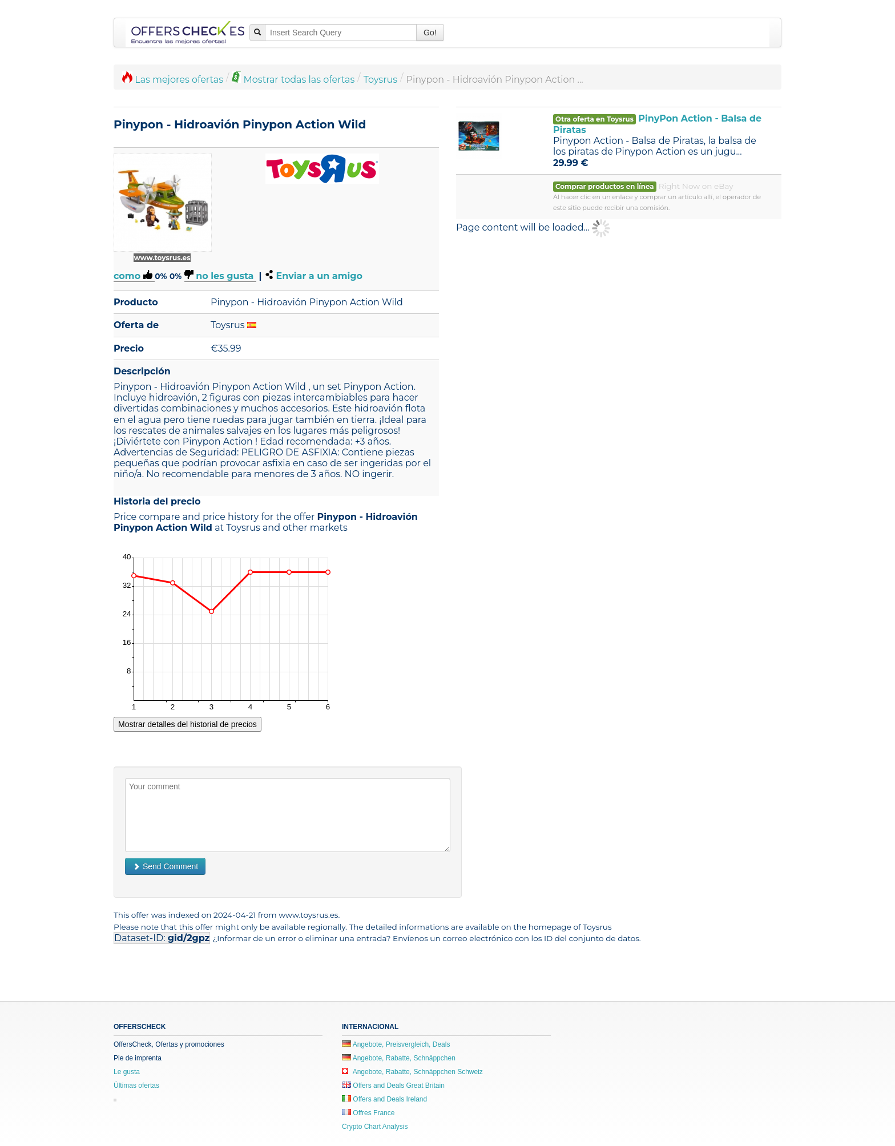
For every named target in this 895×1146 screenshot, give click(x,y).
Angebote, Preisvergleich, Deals (396, 1044)
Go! (430, 32)
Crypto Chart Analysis (375, 1127)
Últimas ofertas (136, 1085)
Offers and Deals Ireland (384, 1099)
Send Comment (165, 866)
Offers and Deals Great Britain (393, 1085)
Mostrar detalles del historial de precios (187, 724)
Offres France (368, 1113)
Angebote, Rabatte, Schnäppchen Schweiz (412, 1072)
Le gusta (127, 1072)
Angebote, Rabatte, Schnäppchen (398, 1058)
